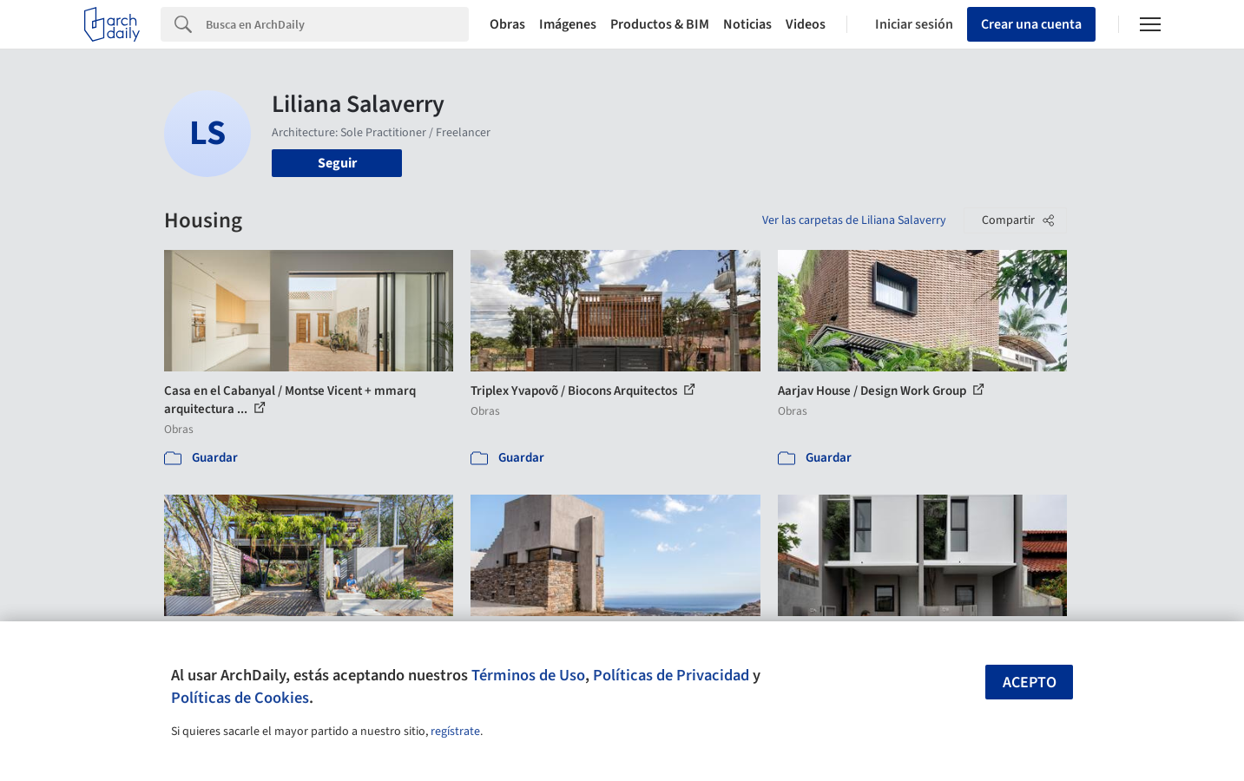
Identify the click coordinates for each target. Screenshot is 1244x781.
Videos (806, 24)
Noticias (747, 24)
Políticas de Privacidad (671, 675)
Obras (507, 24)
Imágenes (567, 24)
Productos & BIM (659, 24)
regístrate (455, 731)
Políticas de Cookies (240, 697)
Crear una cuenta (1031, 24)
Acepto (1029, 682)
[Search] (337, 24)
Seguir (337, 163)
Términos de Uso (528, 675)
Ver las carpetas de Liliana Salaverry (854, 220)
